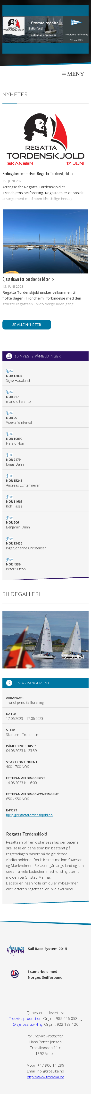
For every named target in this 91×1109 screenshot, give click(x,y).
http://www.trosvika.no (45, 1076)
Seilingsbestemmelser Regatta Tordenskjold (37, 174)
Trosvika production (25, 1018)
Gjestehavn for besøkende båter (28, 279)
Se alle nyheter (26, 324)
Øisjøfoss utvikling (27, 1024)
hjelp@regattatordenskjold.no (29, 815)
